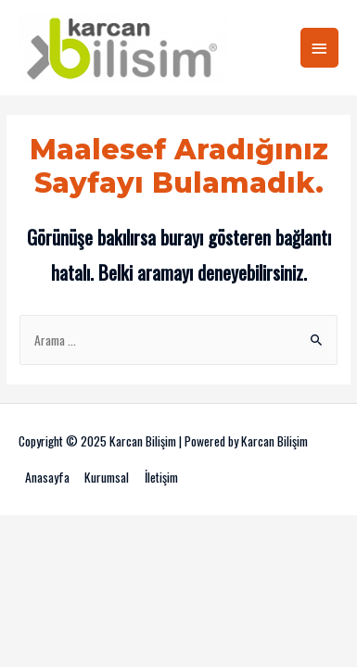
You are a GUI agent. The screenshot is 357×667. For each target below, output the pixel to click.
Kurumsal (106, 477)
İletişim (161, 477)
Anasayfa (47, 477)
